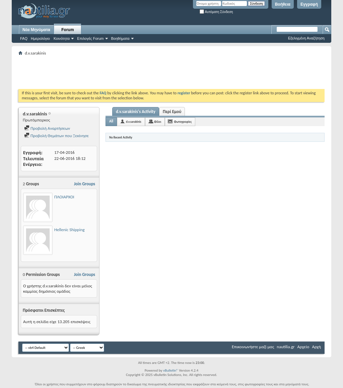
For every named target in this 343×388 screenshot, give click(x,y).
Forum (67, 29)
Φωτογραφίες (183, 121)
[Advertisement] (140, 72)
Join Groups (84, 183)
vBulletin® (170, 370)
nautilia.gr (285, 346)
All (111, 121)
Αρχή (316, 346)
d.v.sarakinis (133, 121)
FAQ (23, 38)
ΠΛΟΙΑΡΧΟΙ (64, 196)
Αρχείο (303, 346)
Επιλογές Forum (90, 38)
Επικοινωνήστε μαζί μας (253, 346)
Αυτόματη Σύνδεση (216, 12)
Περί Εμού (172, 111)
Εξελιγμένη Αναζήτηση (306, 38)
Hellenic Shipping (69, 229)
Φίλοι (157, 121)
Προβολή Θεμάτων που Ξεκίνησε (56, 135)
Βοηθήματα (120, 38)
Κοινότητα (62, 38)
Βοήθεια (282, 4)
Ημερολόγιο (40, 38)
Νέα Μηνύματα (36, 29)
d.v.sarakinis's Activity (135, 111)
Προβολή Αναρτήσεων (47, 128)
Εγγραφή (309, 4)
